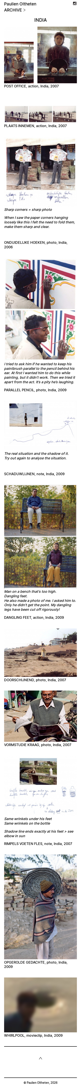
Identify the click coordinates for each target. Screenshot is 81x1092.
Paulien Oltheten (20, 4)
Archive (15, 10)
